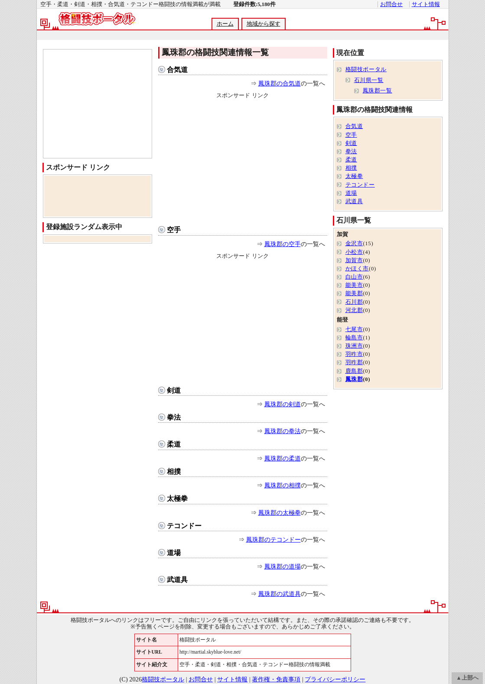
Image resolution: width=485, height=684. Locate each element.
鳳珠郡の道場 (282, 566)
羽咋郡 (354, 362)
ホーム (225, 24)
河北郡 (354, 310)
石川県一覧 (369, 80)
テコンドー (184, 525)
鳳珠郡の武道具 (279, 593)
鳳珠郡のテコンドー (273, 539)
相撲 (174, 471)
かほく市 (357, 269)
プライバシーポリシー (335, 679)
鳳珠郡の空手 (282, 243)
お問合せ (391, 4)
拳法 (174, 417)
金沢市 (354, 243)
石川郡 (354, 302)
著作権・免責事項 (276, 679)
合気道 (177, 69)
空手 (174, 229)
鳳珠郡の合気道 (279, 83)
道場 (174, 552)
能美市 (354, 285)
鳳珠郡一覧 (377, 91)
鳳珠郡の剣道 (282, 404)
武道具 (177, 579)
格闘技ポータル (366, 69)
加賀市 (354, 260)
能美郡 (354, 293)
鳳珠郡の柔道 (282, 458)
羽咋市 (354, 354)
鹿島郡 (354, 371)
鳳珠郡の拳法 (282, 431)
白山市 (354, 277)
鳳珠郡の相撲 (282, 485)
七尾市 (354, 329)
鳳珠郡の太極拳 (279, 512)
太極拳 (177, 498)
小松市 (354, 252)
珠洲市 (354, 346)
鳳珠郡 (354, 379)
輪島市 (354, 338)
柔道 (174, 444)
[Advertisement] (242, 35)
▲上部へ (467, 678)
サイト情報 (426, 4)
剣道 (174, 390)
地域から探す (263, 24)
